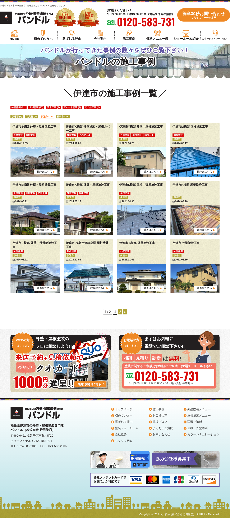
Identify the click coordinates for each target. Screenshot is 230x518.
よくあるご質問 (163, 428)
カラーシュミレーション (214, 38)
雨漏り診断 (194, 421)
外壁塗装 (18, 135)
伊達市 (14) (47, 116)
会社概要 (121, 434)
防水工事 (149, 135)
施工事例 (129, 38)
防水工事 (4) (53, 107)
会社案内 (100, 38)
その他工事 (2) (92, 107)
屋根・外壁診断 (197, 428)
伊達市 (17, 139)
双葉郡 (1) (31, 116)
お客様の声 (160, 415)
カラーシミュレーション (203, 434)
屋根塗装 (30, 135)
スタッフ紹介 (124, 440)
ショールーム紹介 (186, 38)
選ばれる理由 (71, 38)
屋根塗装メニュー (199, 415)
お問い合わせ (161, 434)
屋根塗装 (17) (36, 107)
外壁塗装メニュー (199, 409)
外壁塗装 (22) (19, 107)
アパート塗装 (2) (72, 107)
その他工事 (85, 135)
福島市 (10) (63, 116)
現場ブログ (160, 421)
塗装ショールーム (126, 428)
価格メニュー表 (157, 38)
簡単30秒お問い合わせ (204, 15)
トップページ (124, 409)
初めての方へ (43, 38)
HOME (14, 38)
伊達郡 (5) (17, 116)
